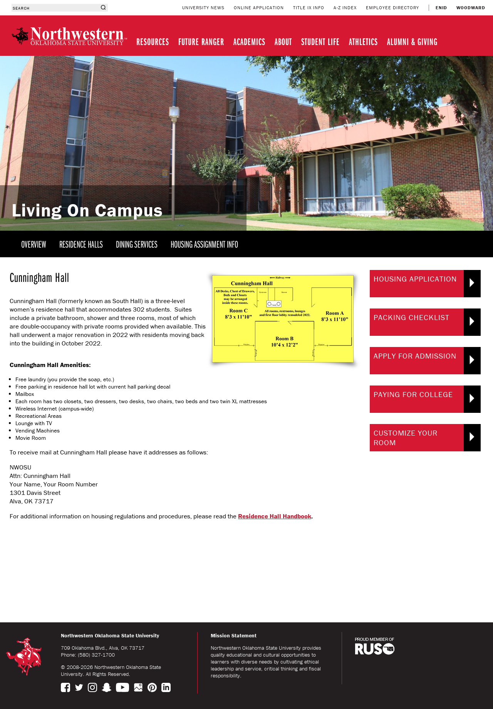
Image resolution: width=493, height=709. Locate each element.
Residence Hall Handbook (274, 516)
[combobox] (55, 8)
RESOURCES (152, 41)
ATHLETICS (363, 41)
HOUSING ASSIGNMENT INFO (204, 244)
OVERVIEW (33, 244)
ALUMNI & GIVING (412, 41)
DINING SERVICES (137, 244)
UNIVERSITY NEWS (203, 7)
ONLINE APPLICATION (259, 7)
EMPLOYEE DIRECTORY (392, 7)
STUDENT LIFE (320, 41)
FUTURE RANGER (201, 41)
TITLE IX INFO (308, 7)
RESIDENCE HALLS (81, 244)
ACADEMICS (249, 41)
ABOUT (283, 41)
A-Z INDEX (345, 7)
